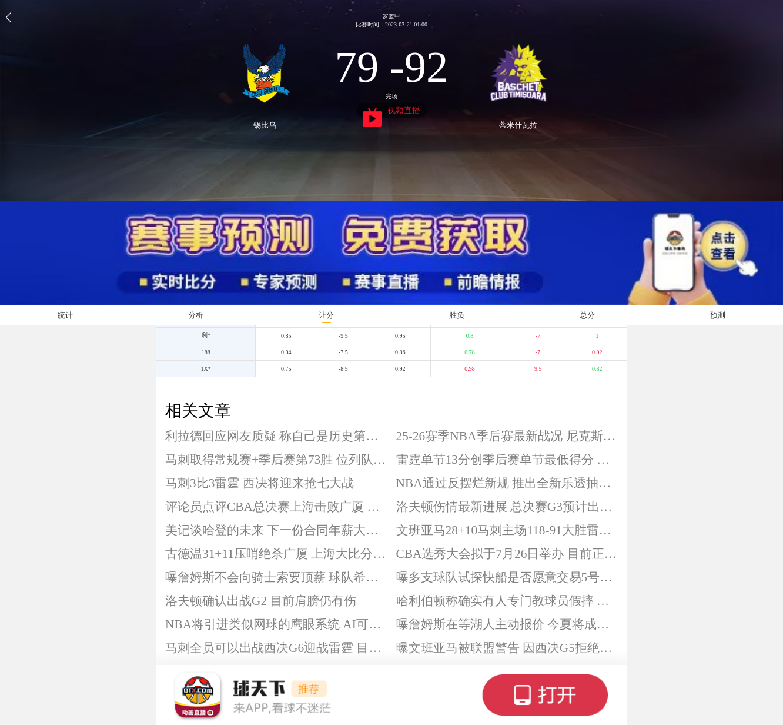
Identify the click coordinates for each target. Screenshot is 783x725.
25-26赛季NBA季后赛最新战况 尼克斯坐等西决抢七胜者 (507, 436)
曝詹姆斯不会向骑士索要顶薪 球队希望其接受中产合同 (276, 577)
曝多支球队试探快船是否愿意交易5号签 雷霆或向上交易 (507, 577)
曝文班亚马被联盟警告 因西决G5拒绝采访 (507, 648)
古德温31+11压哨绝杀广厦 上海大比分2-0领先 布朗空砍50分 (276, 554)
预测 (717, 315)
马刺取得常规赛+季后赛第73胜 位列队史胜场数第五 (276, 460)
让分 (326, 315)
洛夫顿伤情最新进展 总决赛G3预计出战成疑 (507, 507)
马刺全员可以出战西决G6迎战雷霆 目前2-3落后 (276, 648)
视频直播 (392, 112)
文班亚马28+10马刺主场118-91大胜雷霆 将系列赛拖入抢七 (507, 530)
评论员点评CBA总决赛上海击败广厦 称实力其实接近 (276, 507)
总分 (587, 315)
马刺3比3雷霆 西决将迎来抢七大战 (259, 483)
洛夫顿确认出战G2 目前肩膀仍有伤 (260, 601)
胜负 (456, 315)
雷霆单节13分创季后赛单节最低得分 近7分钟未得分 (507, 460)
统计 (65, 315)
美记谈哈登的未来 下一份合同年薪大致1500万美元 (276, 530)
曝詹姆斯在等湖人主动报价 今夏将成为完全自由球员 (507, 624)
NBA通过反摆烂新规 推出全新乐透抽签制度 (507, 483)
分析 (195, 315)
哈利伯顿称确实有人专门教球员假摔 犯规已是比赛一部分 (507, 601)
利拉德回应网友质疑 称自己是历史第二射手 (276, 436)
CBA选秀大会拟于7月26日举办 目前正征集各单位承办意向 (507, 554)
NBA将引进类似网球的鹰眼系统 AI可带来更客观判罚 (276, 624)
